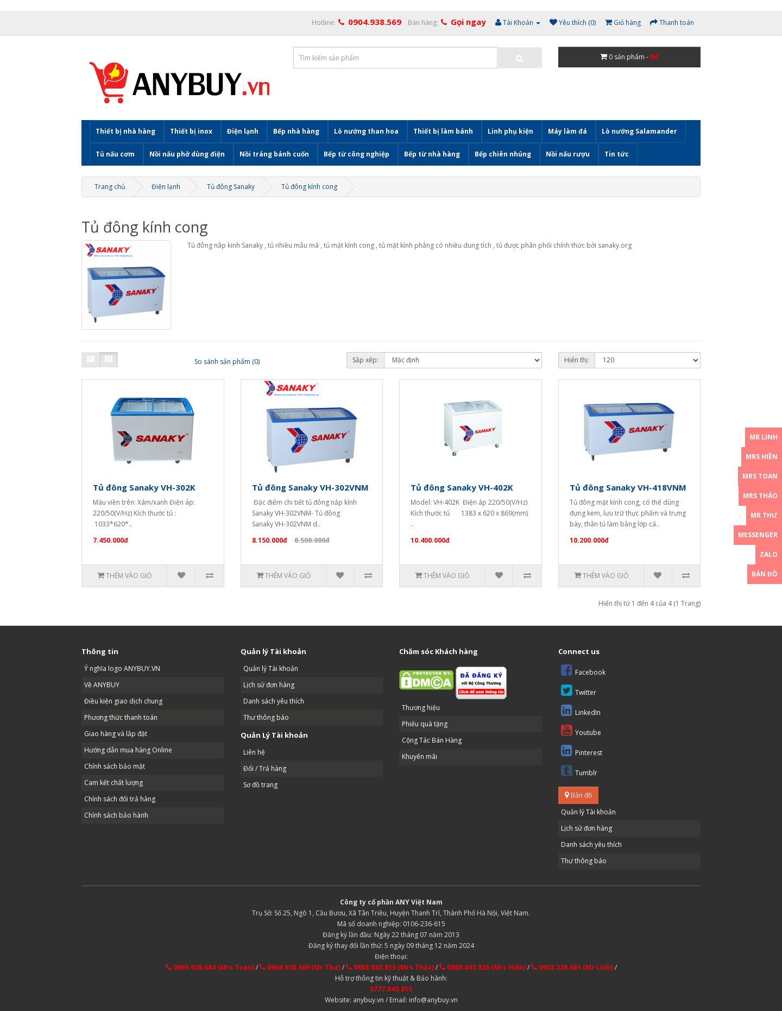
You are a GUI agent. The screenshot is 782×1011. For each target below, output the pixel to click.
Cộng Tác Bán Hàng (432, 740)
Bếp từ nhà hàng (432, 154)
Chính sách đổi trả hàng (119, 798)
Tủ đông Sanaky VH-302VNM (310, 487)
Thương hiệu (421, 707)
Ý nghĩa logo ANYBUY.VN (122, 668)
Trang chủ (109, 186)
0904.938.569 (374, 21)
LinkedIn (581, 710)
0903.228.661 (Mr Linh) (572, 967)
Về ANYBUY (101, 684)
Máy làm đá (567, 131)
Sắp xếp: (365, 360)
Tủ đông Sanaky (231, 186)
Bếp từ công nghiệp (356, 154)
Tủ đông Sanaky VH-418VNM (628, 487)
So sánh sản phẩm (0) (227, 361)
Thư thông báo (266, 717)
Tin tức (616, 154)
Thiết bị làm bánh (443, 131)
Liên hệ (254, 752)
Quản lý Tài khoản (270, 668)
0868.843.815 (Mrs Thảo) (390, 967)
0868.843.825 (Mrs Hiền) (482, 967)
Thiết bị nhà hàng (125, 131)
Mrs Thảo (760, 495)
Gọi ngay (468, 21)
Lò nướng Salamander (639, 131)
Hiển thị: (576, 360)
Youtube (581, 730)
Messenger (758, 534)
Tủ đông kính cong (309, 186)
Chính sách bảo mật (114, 766)
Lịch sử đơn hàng (268, 684)
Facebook (583, 670)
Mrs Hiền (762, 456)
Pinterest (581, 750)
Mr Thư (764, 515)
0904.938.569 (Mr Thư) (300, 967)
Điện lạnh (242, 131)
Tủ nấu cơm (115, 154)
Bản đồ (578, 795)
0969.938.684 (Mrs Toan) (210, 967)
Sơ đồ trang (260, 784)
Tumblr (579, 770)
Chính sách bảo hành (116, 815)
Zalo (769, 554)
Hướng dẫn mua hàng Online (128, 750)
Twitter (578, 690)
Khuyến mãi (419, 756)
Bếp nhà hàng (296, 131)
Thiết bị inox (191, 131)
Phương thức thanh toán (120, 717)
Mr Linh (763, 437)
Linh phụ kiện (510, 131)
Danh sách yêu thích (273, 701)
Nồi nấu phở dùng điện (187, 154)
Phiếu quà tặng (424, 724)
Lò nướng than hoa (366, 131)
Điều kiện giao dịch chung (123, 701)
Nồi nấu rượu (568, 154)
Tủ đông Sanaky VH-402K (462, 487)
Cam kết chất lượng (113, 782)
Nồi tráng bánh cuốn (274, 154)
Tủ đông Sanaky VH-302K (144, 487)
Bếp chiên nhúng (503, 154)
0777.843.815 (391, 989)
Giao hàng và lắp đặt (115, 733)
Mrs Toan (760, 476)
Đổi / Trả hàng (264, 768)
